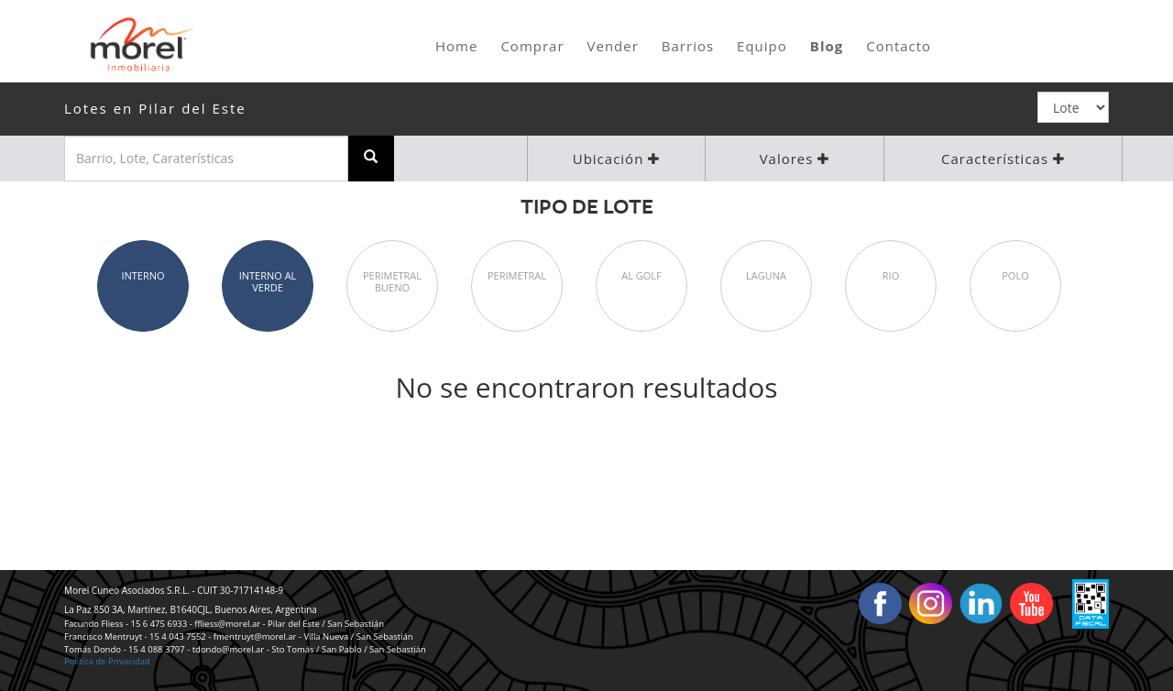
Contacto (898, 46)
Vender (613, 46)
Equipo (762, 46)
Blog (826, 46)
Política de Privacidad (107, 661)
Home (456, 46)
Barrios (688, 46)
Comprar (532, 46)
